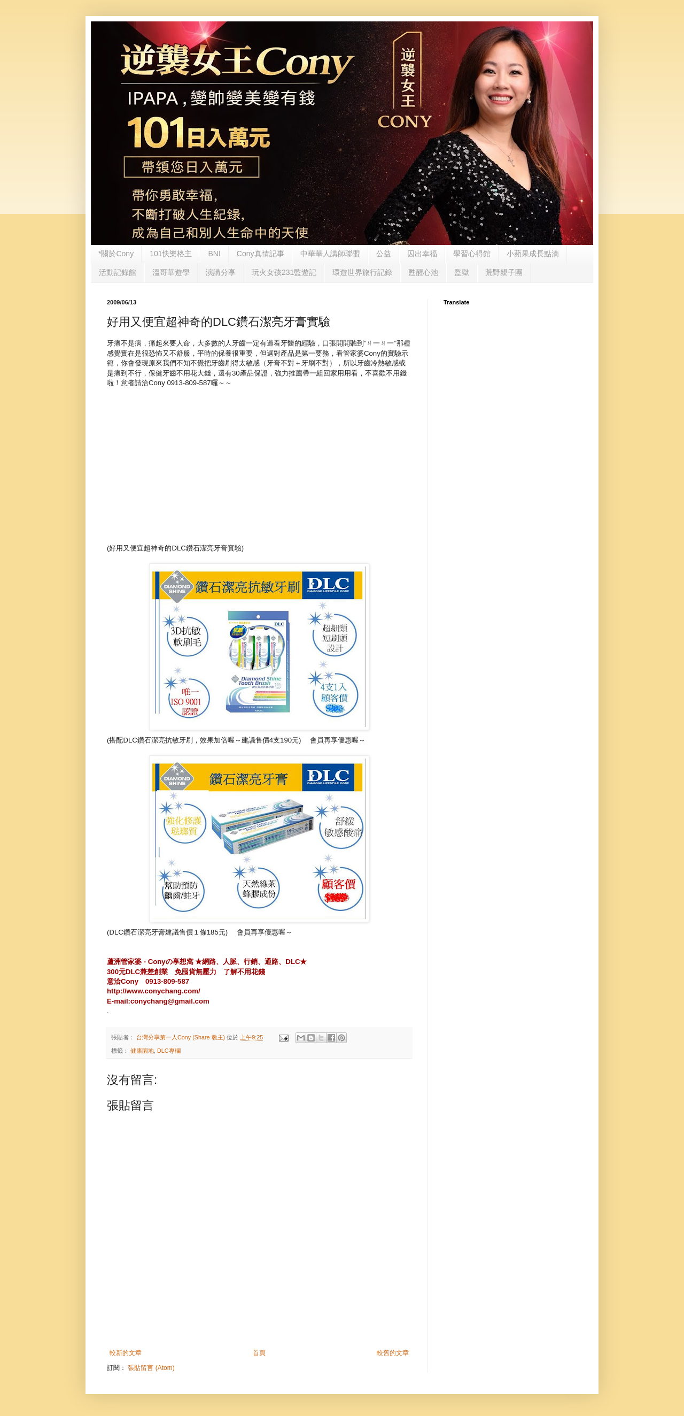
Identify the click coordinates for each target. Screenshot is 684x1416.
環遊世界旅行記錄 (362, 272)
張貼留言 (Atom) (151, 1368)
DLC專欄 (169, 1050)
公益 (383, 253)
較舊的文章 (393, 1353)
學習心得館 (472, 253)
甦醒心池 (423, 272)
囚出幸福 (422, 253)
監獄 (461, 272)
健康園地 (142, 1050)
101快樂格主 (171, 253)
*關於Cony (116, 253)
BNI (214, 253)
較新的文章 (126, 1353)
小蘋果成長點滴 (533, 253)
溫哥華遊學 (171, 272)
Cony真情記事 (260, 253)
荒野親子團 (504, 272)
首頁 (259, 1353)
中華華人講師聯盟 (330, 253)
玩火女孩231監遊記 (284, 272)
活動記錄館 (117, 272)
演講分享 (221, 272)
